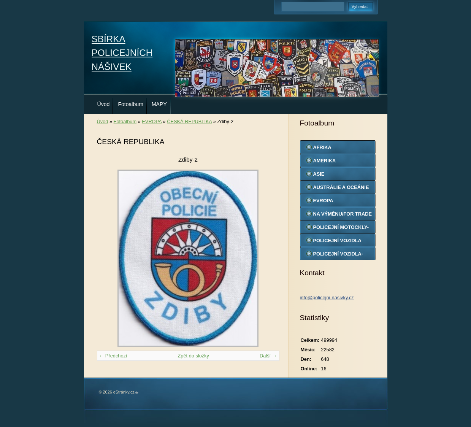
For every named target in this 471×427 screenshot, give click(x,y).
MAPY (159, 104)
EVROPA (152, 121)
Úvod (103, 104)
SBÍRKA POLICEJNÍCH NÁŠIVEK (122, 53)
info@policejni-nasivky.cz (327, 297)
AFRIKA (322, 147)
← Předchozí (113, 356)
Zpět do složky (193, 356)
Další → (268, 356)
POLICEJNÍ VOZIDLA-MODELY (338, 255)
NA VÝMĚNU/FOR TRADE (342, 214)
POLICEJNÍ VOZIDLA (337, 240)
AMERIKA (324, 160)
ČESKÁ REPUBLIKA (189, 121)
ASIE (319, 174)
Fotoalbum (130, 104)
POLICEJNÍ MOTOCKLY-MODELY (341, 228)
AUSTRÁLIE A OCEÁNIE (341, 187)
